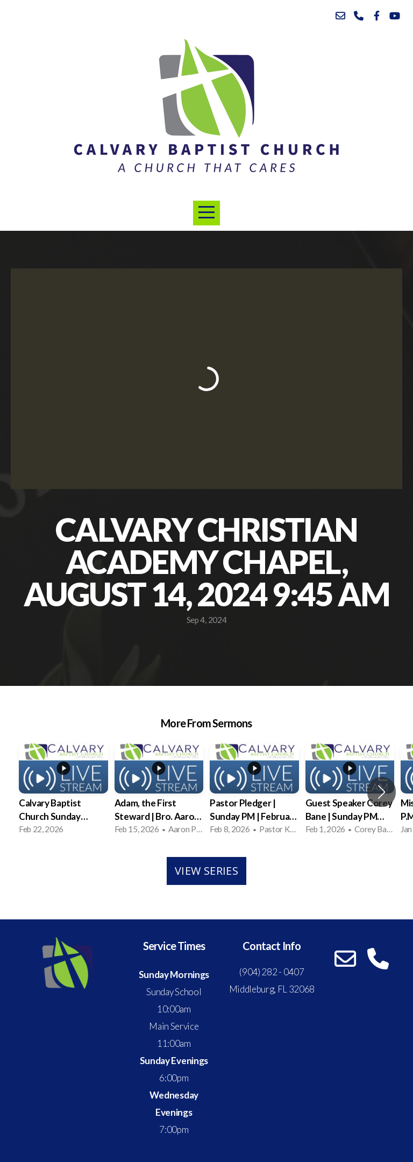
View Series (206, 870)
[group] (63, 792)
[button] (381, 792)
